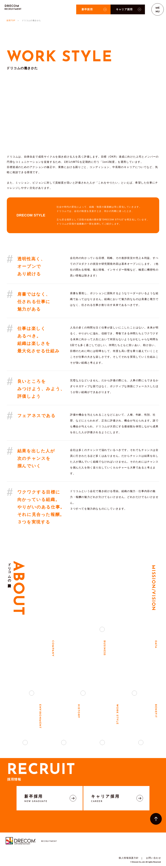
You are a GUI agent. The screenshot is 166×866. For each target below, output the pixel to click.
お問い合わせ (153, 858)
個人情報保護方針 (129, 858)
